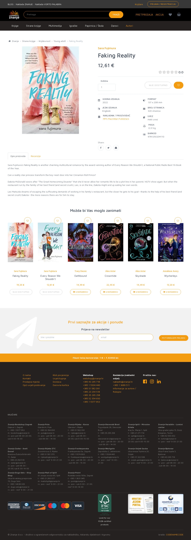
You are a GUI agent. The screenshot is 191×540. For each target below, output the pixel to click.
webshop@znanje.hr (93, 378)
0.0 (171, 72)
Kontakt (27, 378)
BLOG (10, 4)
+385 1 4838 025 (17, 484)
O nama (27, 375)
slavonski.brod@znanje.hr (109, 438)
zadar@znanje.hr (18, 463)
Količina (104, 81)
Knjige (15, 25)
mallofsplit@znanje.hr (50, 481)
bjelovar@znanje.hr (169, 460)
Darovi (114, 25)
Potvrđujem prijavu (173, 338)
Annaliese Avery (170, 271)
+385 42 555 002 (167, 436)
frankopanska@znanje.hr (82, 457)
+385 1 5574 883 (77, 454)
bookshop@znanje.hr (20, 433)
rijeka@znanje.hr (78, 433)
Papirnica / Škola (94, 25)
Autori (129, 25)
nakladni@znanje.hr (123, 381)
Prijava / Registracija (162, 4)
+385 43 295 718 (91, 381)
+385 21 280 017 (47, 478)
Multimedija (55, 25)
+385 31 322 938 (137, 457)
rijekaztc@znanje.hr (49, 457)
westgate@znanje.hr (110, 457)
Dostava (57, 381)
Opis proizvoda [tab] (17, 156)
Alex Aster (110, 271)
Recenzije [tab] (36, 156)
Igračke (73, 25)
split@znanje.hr (138, 436)
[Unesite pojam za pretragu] (73, 14)
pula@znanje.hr (48, 433)
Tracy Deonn (81, 271)
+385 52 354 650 (91, 398)
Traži (116, 14)
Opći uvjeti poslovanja (34, 385)
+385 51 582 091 (91, 388)
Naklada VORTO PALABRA (48, 4)
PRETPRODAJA (144, 14)
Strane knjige (33, 25)
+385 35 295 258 (91, 395)
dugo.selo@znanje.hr (20, 487)
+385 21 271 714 (137, 433)
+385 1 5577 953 (91, 401)
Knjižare (138, 4)
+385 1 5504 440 (91, 385)
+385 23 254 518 (91, 391)
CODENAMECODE (174, 534)
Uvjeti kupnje (59, 378)
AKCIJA (160, 14)
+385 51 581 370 (47, 454)
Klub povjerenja (61, 375)
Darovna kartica (61, 385)
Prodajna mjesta (31, 381)
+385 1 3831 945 (77, 478)
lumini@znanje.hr (168, 438)
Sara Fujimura (20, 271)
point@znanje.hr (78, 481)
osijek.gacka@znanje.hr (141, 460)
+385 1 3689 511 (121, 385)
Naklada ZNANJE (24, 4)
